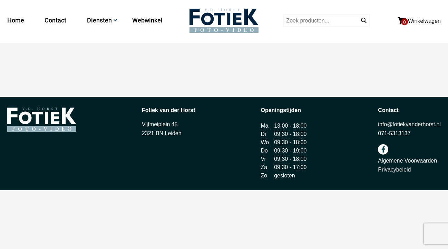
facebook (383, 149)
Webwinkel (147, 20)
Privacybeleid (394, 170)
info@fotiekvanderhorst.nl (409, 124)
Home (15, 20)
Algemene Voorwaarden (407, 161)
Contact (55, 20)
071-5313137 (394, 133)
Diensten (99, 20)
